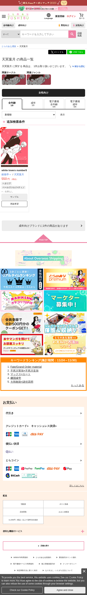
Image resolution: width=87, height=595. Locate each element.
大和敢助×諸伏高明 (21, 381)
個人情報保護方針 (48, 564)
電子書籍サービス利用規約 (23, 564)
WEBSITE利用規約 (20, 557)
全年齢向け (8, 25)
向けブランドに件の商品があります (43, 225)
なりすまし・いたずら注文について (59, 570)
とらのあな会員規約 (43, 557)
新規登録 (59, 16)
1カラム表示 (82, 115)
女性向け (78, 25)
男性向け (63, 25)
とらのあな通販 (9, 46)
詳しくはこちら (77, 485)
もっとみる (77, 385)
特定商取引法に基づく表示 (27, 570)
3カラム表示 (69, 115)
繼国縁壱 (15, 377)
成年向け (22, 25)
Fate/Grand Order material (26, 366)
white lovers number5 (14, 170)
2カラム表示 (76, 115)
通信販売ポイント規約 (67, 557)
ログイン (71, 16)
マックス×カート (20, 374)
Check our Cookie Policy (22, 590)
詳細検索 (80, 34)
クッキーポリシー (70, 564)
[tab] (33, 104)
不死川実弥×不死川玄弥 (24, 370)
